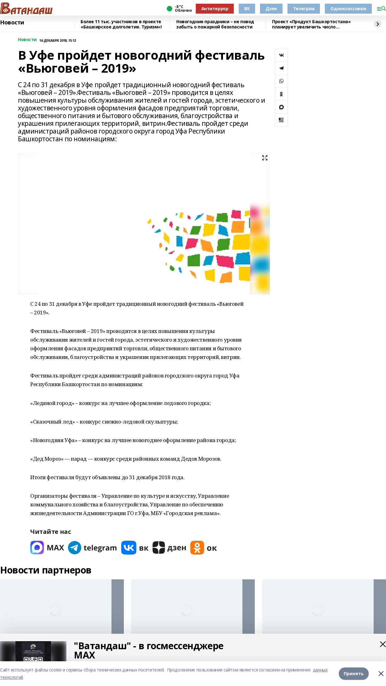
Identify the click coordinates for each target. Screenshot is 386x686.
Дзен (271, 8)
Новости (12, 22)
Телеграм (304, 8)
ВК (247, 8)
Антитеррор (215, 8)
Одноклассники (348, 8)
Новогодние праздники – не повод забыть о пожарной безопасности (215, 24)
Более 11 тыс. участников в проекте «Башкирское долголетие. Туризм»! (121, 24)
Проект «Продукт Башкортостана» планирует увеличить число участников (311, 24)
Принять (354, 673)
